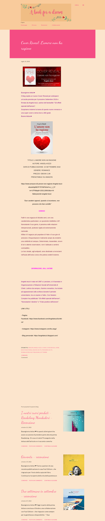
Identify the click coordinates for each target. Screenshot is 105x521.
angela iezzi (38, 347)
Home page (24, 25)
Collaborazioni (56, 25)
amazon (30, 347)
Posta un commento (35, 446)
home (57, 347)
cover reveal (51, 347)
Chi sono (34, 25)
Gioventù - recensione (35, 457)
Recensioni (44, 25)
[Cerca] (77, 5)
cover (44, 347)
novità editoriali (27, 350)
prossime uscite (47, 350)
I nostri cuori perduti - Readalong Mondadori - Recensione (36, 418)
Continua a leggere (50, 446)
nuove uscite (37, 350)
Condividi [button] (24, 355)
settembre (43, 352)
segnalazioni (25, 352)
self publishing (35, 352)
